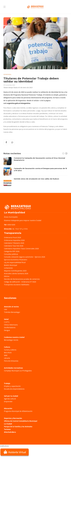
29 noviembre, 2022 (9, 85)
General (7, 74)
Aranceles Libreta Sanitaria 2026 (16, 273)
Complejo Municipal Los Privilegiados (18, 371)
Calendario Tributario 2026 (14, 243)
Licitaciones (8, 268)
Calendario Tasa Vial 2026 (13, 246)
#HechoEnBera (10, 432)
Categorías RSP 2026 (11, 251)
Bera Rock (8, 352)
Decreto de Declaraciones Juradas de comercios (22, 279)
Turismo (7, 429)
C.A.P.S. (7, 322)
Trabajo (7, 383)
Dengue (7, 330)
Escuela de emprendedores (14, 389)
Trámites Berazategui (12, 312)
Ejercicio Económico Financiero (15, 260)
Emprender (8, 401)
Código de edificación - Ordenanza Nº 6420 (20, 282)
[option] (35, 171)
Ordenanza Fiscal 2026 (12, 237)
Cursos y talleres (10, 350)
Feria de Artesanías (11, 361)
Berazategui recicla (11, 340)
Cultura (7, 347)
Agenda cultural (10, 399)
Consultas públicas (11, 254)
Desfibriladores (9, 327)
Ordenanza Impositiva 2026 (14, 240)
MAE (5, 355)
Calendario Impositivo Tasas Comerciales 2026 (21, 248)
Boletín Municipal (10, 265)
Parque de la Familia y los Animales (18, 426)
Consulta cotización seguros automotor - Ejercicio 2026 (24, 257)
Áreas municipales (11, 217)
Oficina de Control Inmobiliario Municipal (20, 421)
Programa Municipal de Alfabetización (18, 411)
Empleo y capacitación (12, 386)
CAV (5, 309)
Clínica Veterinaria (11, 325)
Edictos (6, 276)
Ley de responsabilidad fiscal (15, 262)
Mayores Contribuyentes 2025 (15, 271)
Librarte (7, 358)
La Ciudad (8, 424)
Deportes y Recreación (13, 418)
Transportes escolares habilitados (16, 284)
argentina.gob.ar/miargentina (18, 103)
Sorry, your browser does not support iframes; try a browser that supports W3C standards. (17, 473)
